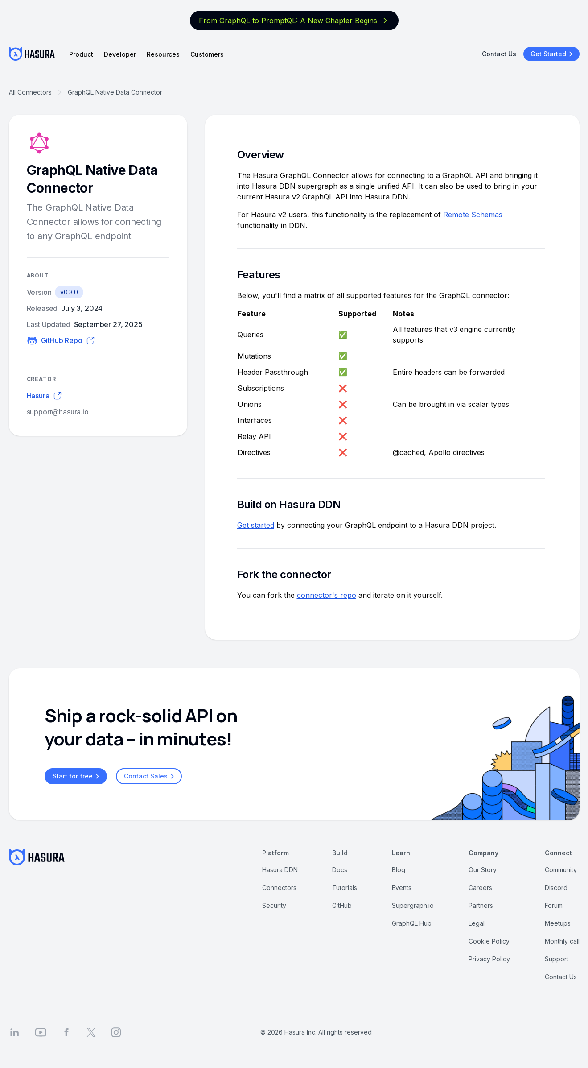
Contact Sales (150, 776)
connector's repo (326, 595)
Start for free (77, 776)
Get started (255, 525)
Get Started (552, 54)
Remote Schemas (472, 214)
